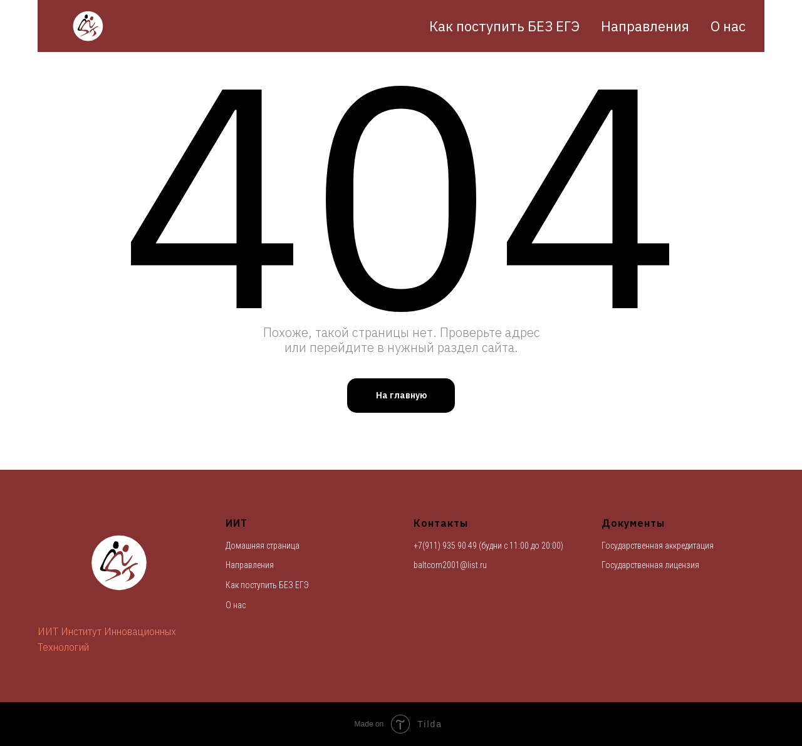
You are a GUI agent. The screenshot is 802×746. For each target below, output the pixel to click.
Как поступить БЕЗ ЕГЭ (504, 26)
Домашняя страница (262, 546)
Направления (645, 26)
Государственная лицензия (650, 565)
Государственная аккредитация (658, 546)
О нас (728, 26)
